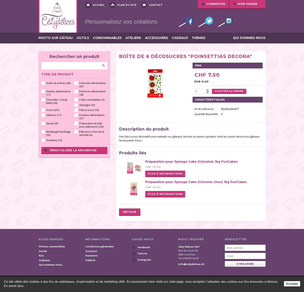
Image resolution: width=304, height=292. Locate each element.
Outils (83, 38)
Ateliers (133, 38)
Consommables (107, 38)
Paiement (91, 255)
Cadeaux (180, 38)
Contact (151, 5)
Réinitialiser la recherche (70, 150)
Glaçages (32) (87, 105)
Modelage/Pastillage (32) (58, 133)
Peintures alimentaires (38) (92, 93)
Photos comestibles (52, 246)
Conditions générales (99, 246)
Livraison (91, 251)
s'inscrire (245, 264)
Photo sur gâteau (55, 38)
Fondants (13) (54, 140)
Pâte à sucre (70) (89, 110)
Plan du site (122, 5)
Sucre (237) (52, 110)
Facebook (186, 22)
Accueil (95, 5)
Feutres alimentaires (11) (58, 93)
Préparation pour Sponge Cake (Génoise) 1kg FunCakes (191, 161)
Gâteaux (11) (53, 115)
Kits (41, 255)
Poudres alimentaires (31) (92, 116)
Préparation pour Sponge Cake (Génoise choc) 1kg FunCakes (196, 182)
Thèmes (198, 38)
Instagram (225, 22)
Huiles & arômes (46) (58, 83)
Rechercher (103, 65)
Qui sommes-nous (249, 38)
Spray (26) (52, 123)
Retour (129, 212)
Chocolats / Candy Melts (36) (57, 101)
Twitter (205, 22)
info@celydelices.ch (191, 264)
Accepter (292, 283)
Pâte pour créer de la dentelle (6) (91, 133)
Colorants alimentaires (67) (92, 84)
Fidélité (90, 260)
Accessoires (156, 38)
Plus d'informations (165, 173)
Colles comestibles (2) (91, 99)
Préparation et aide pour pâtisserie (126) (91, 125)
